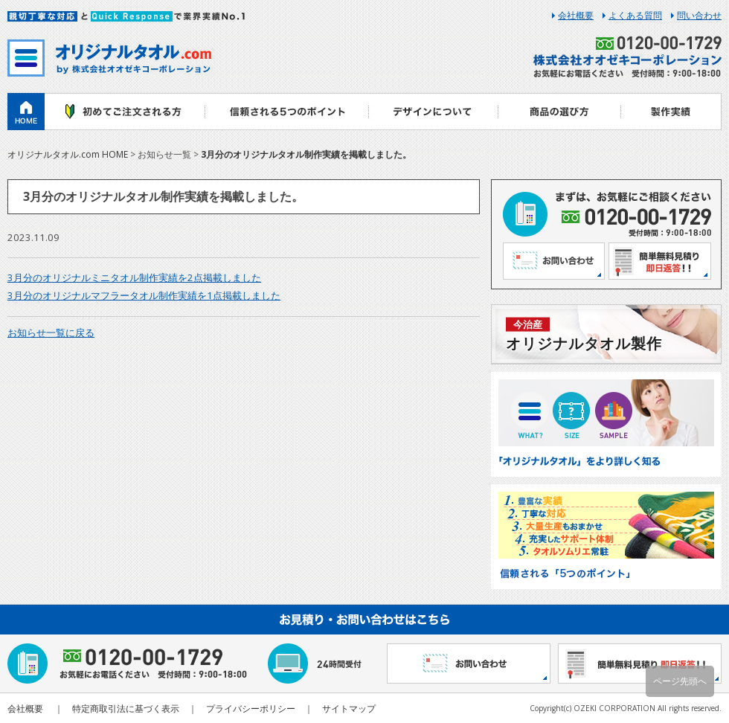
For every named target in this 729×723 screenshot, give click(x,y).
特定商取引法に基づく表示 (125, 708)
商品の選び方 (559, 111)
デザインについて (433, 111)
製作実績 (671, 111)
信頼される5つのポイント (286, 111)
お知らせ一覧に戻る (50, 332)
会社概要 (576, 15)
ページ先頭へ (680, 681)
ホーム (26, 111)
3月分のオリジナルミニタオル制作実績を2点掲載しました (134, 277)
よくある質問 (635, 15)
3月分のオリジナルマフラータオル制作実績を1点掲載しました (143, 295)
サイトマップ (349, 708)
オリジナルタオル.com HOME (67, 154)
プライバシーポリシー (250, 708)
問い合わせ (699, 15)
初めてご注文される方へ (125, 111)
